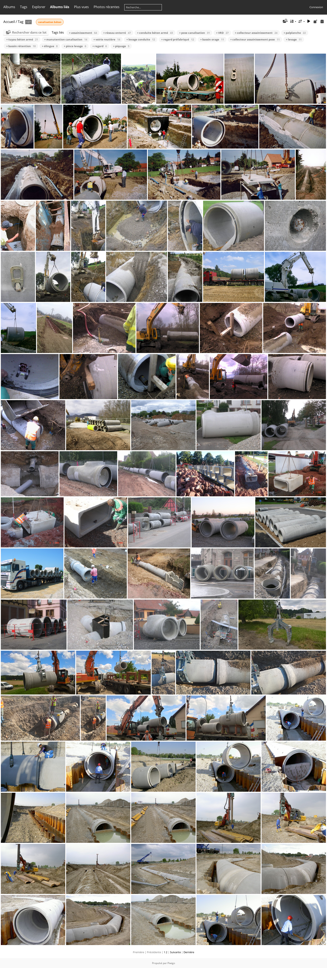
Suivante (175, 952)
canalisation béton (49, 22)
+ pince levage (75, 46)
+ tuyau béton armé (22, 39)
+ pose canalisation (194, 33)
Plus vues (81, 7)
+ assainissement (83, 33)
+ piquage (121, 46)
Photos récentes (106, 7)
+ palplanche (295, 33)
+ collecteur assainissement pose (255, 39)
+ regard (99, 46)
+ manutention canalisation (65, 39)
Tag (20, 21)
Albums (9, 7)
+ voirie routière (106, 39)
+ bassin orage (212, 39)
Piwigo (171, 963)
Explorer (38, 7)
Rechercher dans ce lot (29, 32)
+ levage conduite (140, 39)
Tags (23, 7)
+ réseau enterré (117, 33)
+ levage (294, 39)
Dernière (189, 952)
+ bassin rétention (21, 46)
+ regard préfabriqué (177, 39)
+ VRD (222, 33)
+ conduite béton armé (155, 33)
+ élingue (50, 46)
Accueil (9, 21)
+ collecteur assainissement (256, 33)
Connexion (316, 7)
